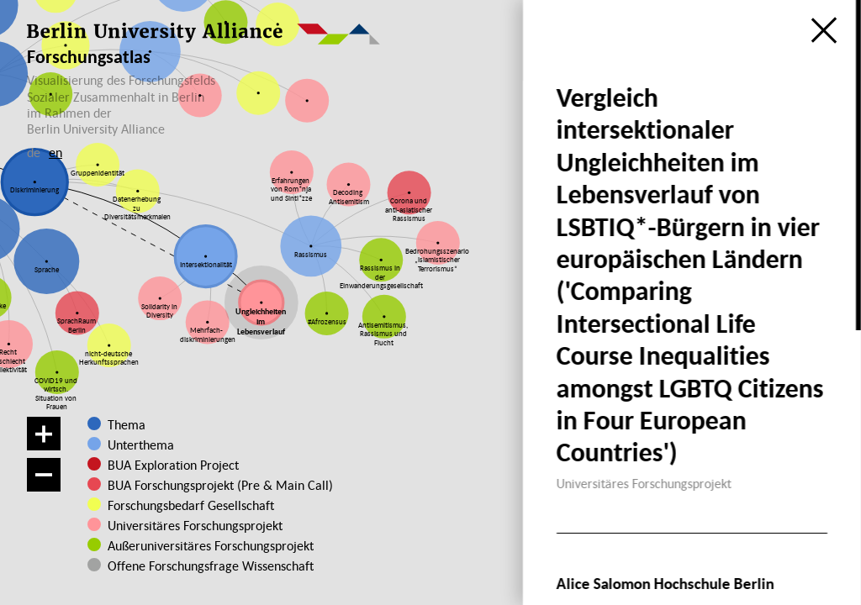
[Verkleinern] (44, 475)
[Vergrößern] (44, 433)
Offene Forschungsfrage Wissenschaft (198, 565)
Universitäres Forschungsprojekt (193, 525)
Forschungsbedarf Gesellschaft (191, 505)
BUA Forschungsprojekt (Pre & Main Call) (220, 485)
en (55, 152)
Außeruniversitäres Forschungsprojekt (204, 545)
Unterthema (141, 444)
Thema (126, 424)
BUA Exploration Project (173, 464)
